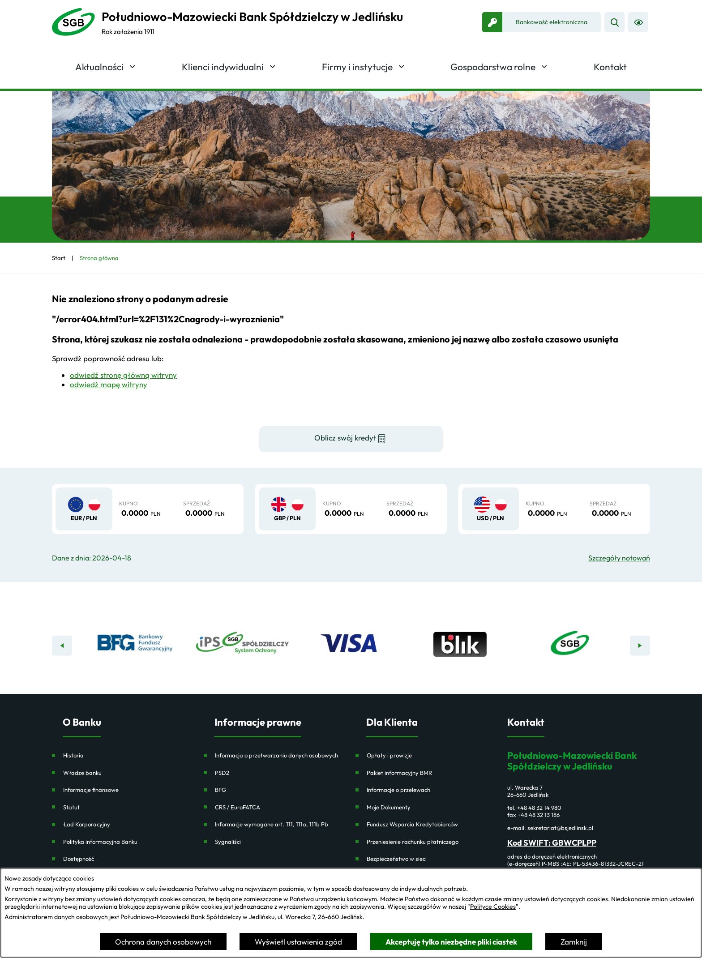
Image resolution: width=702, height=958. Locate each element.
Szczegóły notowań (619, 558)
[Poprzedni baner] (62, 646)
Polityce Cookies (493, 906)
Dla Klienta (392, 722)
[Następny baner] (640, 646)
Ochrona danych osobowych (163, 941)
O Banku (82, 722)
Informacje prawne (257, 722)
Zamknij (574, 941)
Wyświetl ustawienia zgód (298, 941)
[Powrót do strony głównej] (58, 258)
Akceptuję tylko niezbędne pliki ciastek (451, 941)
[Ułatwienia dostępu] (638, 22)
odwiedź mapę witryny (108, 384)
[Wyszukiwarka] (614, 22)
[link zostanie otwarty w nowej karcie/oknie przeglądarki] (541, 22)
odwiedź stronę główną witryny (123, 375)
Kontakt (525, 722)
